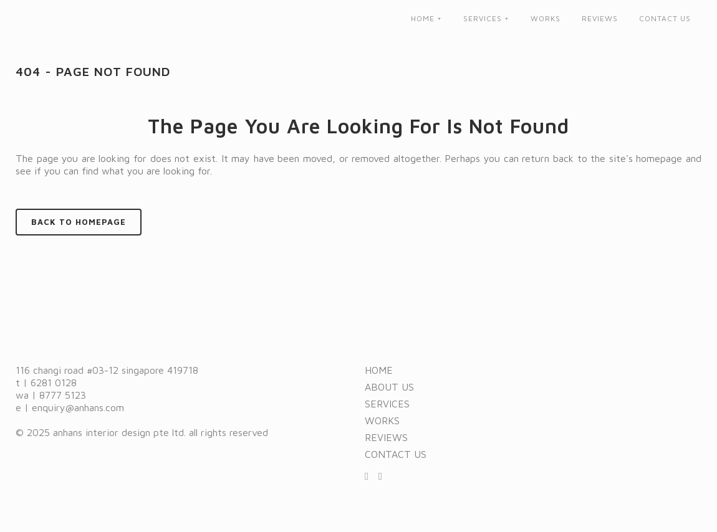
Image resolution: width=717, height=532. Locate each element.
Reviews (386, 437)
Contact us (395, 454)
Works (382, 420)
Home (379, 370)
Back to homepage (78, 222)
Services (387, 404)
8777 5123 (62, 395)
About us (389, 387)
